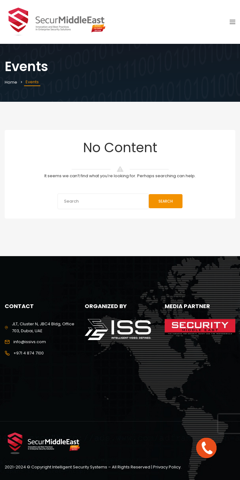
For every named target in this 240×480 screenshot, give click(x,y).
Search (165, 201)
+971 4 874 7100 (28, 353)
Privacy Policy (167, 467)
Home (11, 82)
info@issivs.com (29, 342)
